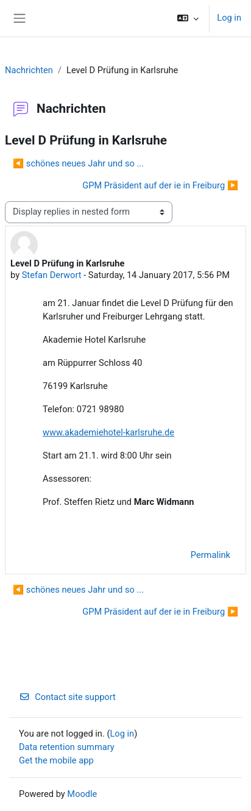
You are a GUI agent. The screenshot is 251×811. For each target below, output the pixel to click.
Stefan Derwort (52, 275)
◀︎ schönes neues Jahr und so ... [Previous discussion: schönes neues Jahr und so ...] (78, 163)
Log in (229, 17)
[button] (188, 18)
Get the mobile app (56, 760)
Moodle (82, 793)
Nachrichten (29, 70)
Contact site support (67, 696)
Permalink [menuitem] (210, 554)
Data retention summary (67, 746)
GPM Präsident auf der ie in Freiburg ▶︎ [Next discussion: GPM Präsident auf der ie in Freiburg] (160, 185)
